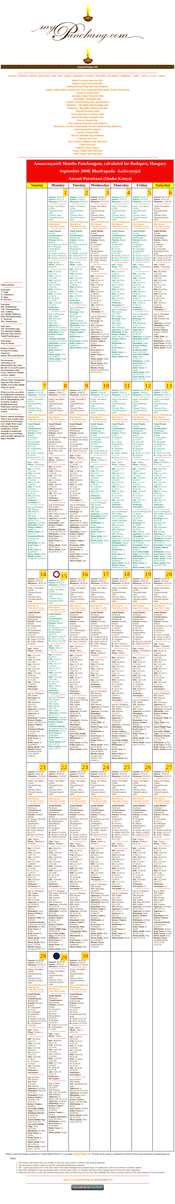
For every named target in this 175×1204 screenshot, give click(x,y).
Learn (153, 75)
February (23, 75)
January (12, 75)
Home (162, 75)
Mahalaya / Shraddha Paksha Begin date (87, 105)
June (53, 75)
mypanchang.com (87, 66)
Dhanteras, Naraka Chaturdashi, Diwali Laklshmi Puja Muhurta (87, 126)
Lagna (135, 75)
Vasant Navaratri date (87, 92)
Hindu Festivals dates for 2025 (87, 80)
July (60, 75)
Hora (144, 75)
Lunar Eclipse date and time (87, 150)
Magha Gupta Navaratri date (87, 83)
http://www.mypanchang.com (78, 1179)
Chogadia (125, 75)
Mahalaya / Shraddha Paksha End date (87, 108)
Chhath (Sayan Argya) (87, 147)
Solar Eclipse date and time (87, 153)
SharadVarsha (57, 225)
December (113, 75)
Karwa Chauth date (87, 120)
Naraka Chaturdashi (87, 132)
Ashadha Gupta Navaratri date (87, 95)
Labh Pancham (87, 144)
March (32, 75)
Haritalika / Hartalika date (88, 98)
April (40, 75)
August (67, 75)
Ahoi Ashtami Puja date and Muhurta (87, 123)
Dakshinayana (58, 222)
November (101, 75)
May (47, 75)
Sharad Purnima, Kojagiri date (87, 117)
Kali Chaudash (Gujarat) (87, 129)
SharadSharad (78, 988)
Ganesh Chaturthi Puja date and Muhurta (87, 102)
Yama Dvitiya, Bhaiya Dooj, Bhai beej (87, 141)
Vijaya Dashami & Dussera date (87, 114)
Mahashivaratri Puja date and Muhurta (87, 86)
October (90, 75)
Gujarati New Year (87, 138)
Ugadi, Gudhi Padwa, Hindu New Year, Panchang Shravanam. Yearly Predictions (87, 89)
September (78, 75)
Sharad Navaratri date (87, 111)
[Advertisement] (14, 32)
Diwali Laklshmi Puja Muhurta (87, 135)
